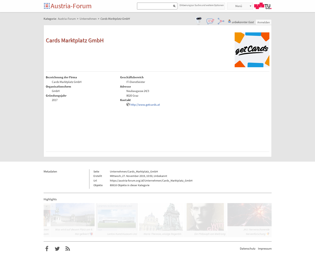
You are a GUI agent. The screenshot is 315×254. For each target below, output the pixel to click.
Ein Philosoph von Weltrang (209, 234)
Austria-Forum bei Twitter (57, 249)
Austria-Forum (71, 6)
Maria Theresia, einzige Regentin (162, 234)
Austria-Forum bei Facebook (47, 249)
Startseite (47, 6)
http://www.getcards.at (145, 104)
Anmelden (263, 22)
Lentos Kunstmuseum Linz (122, 234)
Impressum (265, 248)
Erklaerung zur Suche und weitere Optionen (202, 5)
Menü (238, 6)
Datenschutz (247, 248)
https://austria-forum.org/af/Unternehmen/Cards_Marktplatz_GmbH (151, 180)
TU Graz (262, 6)
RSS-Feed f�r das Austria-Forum (67, 249)
